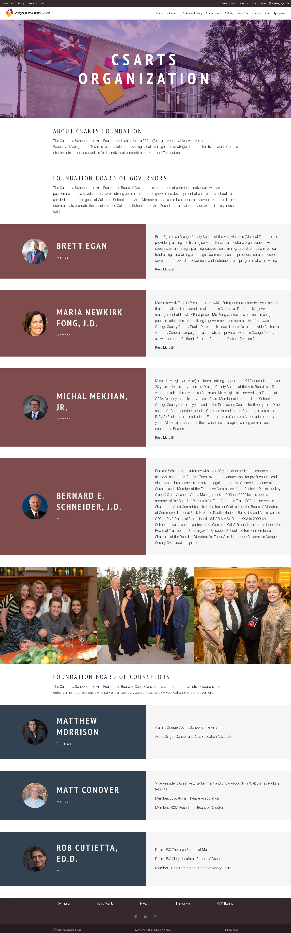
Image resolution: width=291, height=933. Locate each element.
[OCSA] (28, 13)
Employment (183, 903)
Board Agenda (105, 903)
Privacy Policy (231, 929)
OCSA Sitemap (225, 903)
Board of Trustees (258, 3)
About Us (173, 13)
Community (32, 3)
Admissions (213, 13)
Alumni (43, 3)
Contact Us (64, 903)
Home (159, 13)
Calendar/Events (228, 3)
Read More (164, 269)
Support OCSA (261, 13)
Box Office (243, 3)
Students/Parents (8, 3)
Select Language (276, 3)
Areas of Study (192, 13)
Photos (144, 903)
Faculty (21, 3)
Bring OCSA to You (236, 13)
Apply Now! (280, 13)
